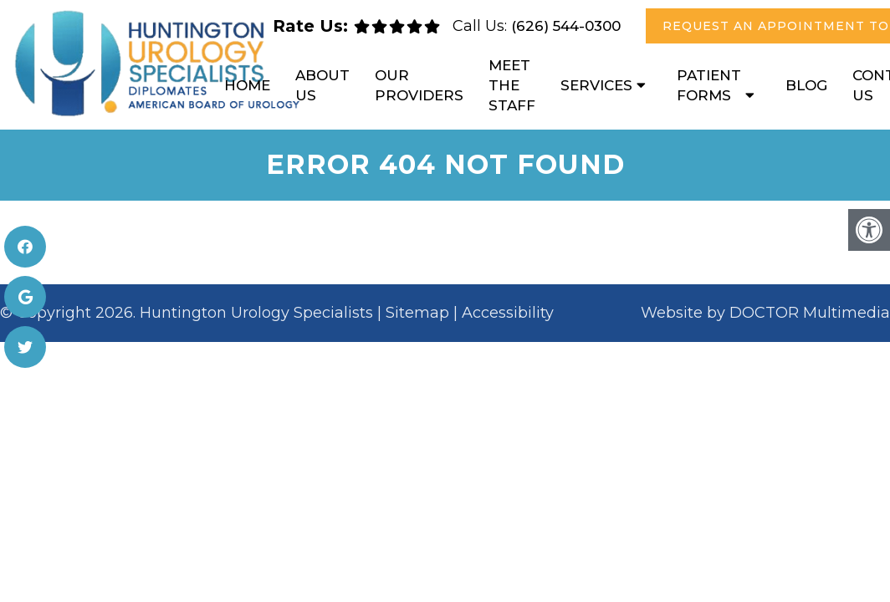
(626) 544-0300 (566, 26)
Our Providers (419, 85)
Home (247, 85)
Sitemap (417, 312)
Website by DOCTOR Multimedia (765, 312)
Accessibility (508, 312)
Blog (806, 85)
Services (596, 85)
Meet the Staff (511, 85)
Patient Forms (709, 85)
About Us (322, 85)
